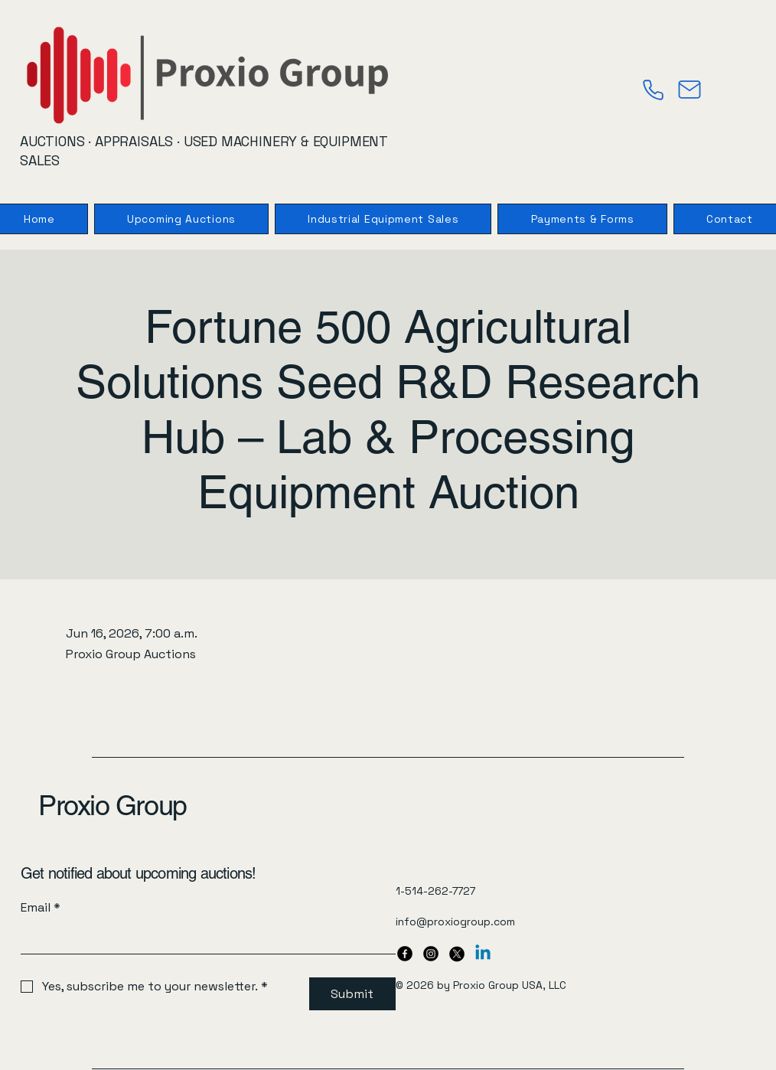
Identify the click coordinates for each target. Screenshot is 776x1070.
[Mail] (689, 89)
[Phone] (652, 89)
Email (40, 908)
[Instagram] (431, 953)
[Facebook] (405, 953)
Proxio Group (112, 805)
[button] (582, 219)
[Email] (203, 938)
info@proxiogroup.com (455, 921)
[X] (457, 953)
